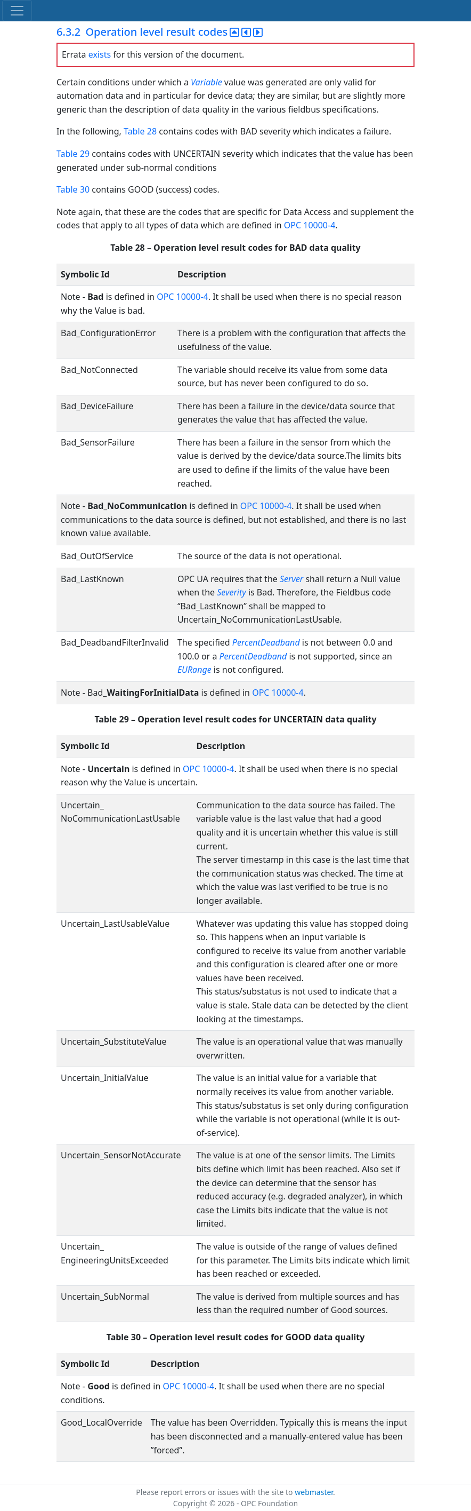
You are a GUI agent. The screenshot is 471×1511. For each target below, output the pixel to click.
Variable (206, 82)
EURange (194, 669)
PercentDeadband (266, 642)
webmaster (314, 1492)
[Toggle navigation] (17, 10)
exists (99, 54)
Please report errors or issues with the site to (215, 1492)
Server (291, 579)
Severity (231, 592)
